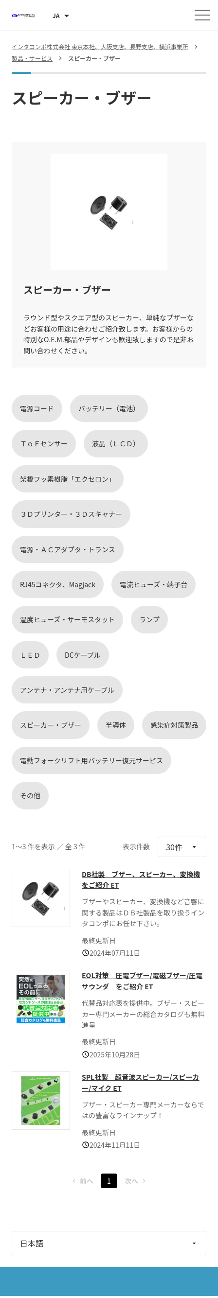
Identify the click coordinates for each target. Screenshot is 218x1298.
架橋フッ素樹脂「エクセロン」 (67, 479)
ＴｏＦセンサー (44, 443)
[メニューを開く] (202, 15)
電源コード (37, 408)
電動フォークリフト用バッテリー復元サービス (91, 760)
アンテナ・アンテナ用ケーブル (67, 690)
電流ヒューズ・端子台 (153, 584)
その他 (30, 795)
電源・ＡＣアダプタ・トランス (67, 549)
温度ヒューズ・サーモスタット (67, 619)
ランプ (149, 619)
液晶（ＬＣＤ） (116, 443)
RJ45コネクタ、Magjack (57, 584)
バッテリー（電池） (109, 408)
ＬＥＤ (30, 655)
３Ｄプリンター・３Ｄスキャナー (71, 514)
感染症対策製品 (174, 725)
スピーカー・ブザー (50, 725)
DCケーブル (83, 655)
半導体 (116, 725)
